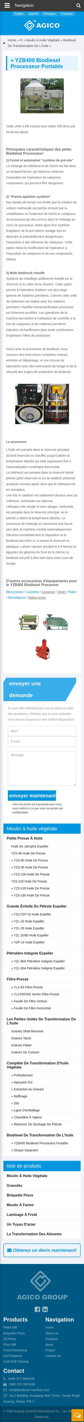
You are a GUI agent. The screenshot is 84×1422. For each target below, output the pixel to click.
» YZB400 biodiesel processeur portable (39, 1143)
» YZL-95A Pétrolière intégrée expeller (38, 968)
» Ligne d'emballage (25, 1110)
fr (21, 40)
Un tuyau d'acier (21, 1224)
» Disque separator (24, 1150)
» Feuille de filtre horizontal (31, 1008)
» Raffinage (19, 1096)
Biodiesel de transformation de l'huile (40, 1135)
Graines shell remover (27, 1031)
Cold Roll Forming (15, 1361)
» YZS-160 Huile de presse (30, 895)
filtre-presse (14, 592)
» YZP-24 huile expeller (28, 942)
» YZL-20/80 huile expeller (30, 935)
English (19, 13)
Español (33, 13)
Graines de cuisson (25, 1052)
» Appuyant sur (22, 1082)
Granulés (14, 1185)
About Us (51, 1333)
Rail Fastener (12, 1356)
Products (51, 1339)
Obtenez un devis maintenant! (42, 1250)
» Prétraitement (22, 1075)
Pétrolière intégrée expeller (30, 953)
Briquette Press (20, 1195)
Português (49, 13)
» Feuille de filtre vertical (29, 1001)
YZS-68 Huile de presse (28, 853)
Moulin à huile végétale (43, 40)
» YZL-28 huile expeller (27, 928)
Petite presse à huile (25, 838)
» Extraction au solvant (27, 1089)
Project (50, 1350)
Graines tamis (21, 1038)
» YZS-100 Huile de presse (30, 874)
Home (12, 40)
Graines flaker (21, 1045)
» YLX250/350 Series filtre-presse (35, 994)
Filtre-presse (17, 979)
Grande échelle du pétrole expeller (37, 906)
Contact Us (53, 1356)
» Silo (15, 1103)
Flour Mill (9, 1344)
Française (67, 13)
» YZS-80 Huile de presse (29, 860)
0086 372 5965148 (21, 1378)
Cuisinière (32, 592)
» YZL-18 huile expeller (27, 921)
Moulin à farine (20, 1205)
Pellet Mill (10, 1327)
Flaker (72, 592)
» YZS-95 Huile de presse (29, 867)
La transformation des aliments (34, 1234)
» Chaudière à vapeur (26, 1117)
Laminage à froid (22, 1215)
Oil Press (9, 1339)
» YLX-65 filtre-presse (27, 987)
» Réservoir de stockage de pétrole (36, 1124)
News (49, 1344)
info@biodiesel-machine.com (29, 1390)
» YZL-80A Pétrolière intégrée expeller (38, 961)
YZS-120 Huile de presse (29, 881)
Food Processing (15, 1350)
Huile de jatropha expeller (30, 846)
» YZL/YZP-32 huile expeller (31, 914)
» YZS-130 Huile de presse (30, 888)
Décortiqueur (17, 597)
